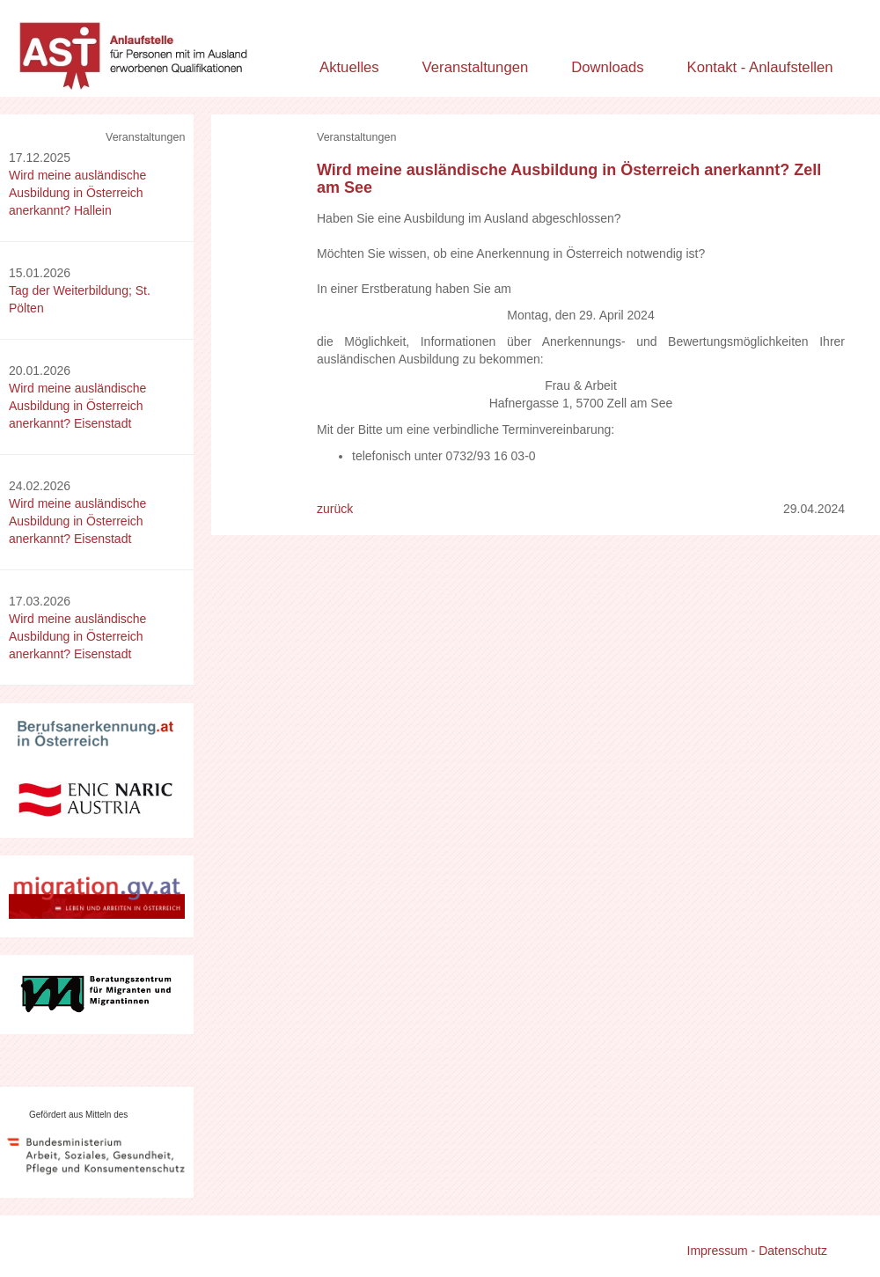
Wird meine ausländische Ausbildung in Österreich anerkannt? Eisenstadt (77, 405)
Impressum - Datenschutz (757, 1251)
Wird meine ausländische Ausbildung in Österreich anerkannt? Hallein (77, 192)
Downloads (607, 67)
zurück (335, 509)
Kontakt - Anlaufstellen (760, 67)
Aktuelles (349, 67)
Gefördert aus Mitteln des (78, 1114)
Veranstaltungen (475, 67)
